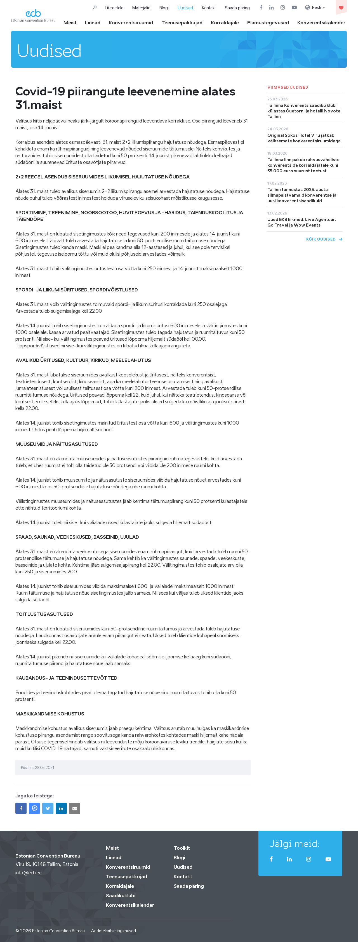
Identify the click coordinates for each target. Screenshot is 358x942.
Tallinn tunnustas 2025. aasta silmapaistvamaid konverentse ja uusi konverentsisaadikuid (301, 195)
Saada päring (237, 7)
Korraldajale (225, 22)
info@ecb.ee (28, 872)
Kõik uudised (321, 239)
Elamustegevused (268, 22)
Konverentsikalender (321, 22)
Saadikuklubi (120, 895)
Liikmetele (114, 7)
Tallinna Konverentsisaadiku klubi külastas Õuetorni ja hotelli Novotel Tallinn (304, 111)
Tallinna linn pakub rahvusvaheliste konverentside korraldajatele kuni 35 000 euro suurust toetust (303, 165)
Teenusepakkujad (181, 22)
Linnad (92, 22)
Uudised (185, 7)
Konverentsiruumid (131, 22)
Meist (70, 22)
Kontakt (209, 7)
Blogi (164, 7)
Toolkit (182, 848)
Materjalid (141, 7)
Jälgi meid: (295, 843)
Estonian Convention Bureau (58, 930)
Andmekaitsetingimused (113, 930)
